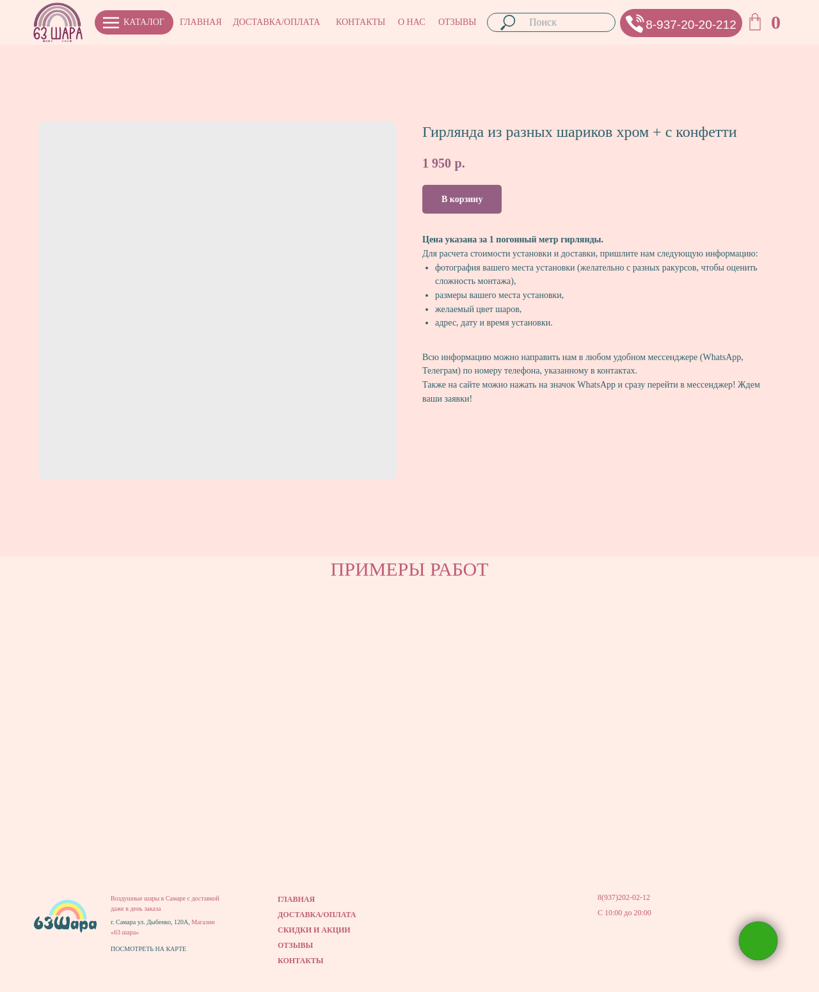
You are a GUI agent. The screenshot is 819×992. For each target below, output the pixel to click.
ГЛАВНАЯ (201, 22)
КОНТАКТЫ (360, 22)
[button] (635, 23)
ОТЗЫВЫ (457, 22)
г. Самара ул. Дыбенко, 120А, (151, 921)
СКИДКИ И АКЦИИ (314, 929)
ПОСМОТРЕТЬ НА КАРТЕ (148, 948)
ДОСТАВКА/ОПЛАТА (276, 22)
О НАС (411, 22)
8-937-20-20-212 (691, 24)
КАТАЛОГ (143, 22)
